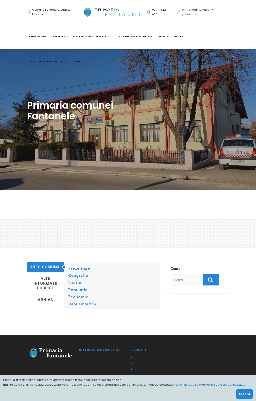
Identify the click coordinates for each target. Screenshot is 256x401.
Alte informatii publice (135, 36)
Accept (244, 394)
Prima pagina (38, 36)
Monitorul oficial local (48, 61)
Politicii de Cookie (186, 385)
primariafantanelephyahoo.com (198, 12)
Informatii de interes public (93, 36)
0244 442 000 (159, 12)
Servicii (179, 36)
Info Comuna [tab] (45, 267)
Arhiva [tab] (45, 299)
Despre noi (60, 36)
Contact (77, 61)
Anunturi (139, 350)
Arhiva (163, 36)
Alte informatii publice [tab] (45, 283)
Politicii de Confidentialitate (224, 385)
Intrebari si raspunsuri (99, 350)
